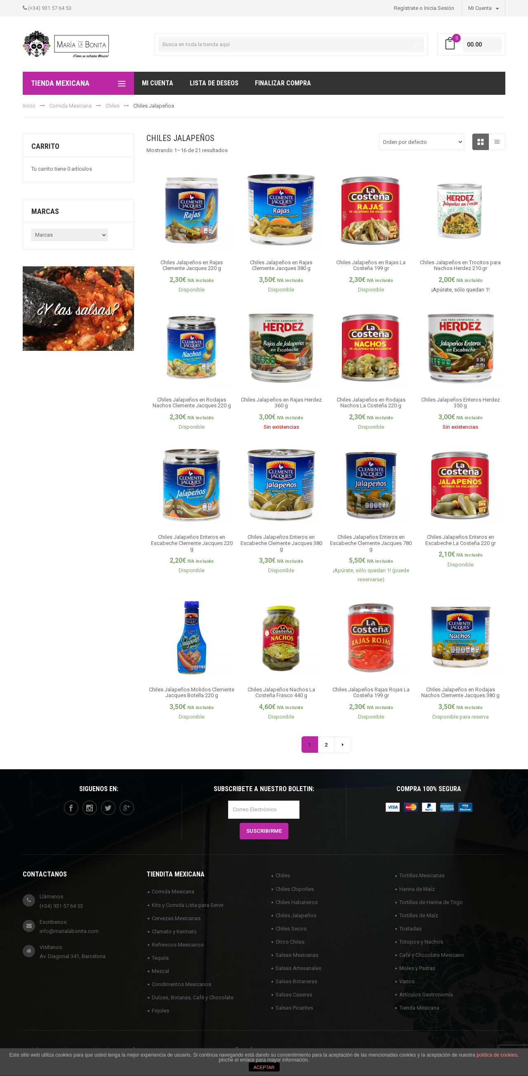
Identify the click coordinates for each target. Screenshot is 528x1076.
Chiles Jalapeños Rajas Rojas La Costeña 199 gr (371, 692)
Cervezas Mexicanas (176, 918)
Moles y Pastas (417, 968)
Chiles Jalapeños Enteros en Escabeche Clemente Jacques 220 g (192, 543)
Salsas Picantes (294, 1008)
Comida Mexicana (70, 106)
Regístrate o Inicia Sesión (424, 8)
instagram (89, 808)
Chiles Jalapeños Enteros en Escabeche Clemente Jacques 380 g (281, 543)
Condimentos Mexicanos (181, 984)
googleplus (126, 808)
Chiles (112, 106)
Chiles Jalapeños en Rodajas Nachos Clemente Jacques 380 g (460, 692)
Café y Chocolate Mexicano (431, 955)
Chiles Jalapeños (296, 915)
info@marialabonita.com (69, 931)
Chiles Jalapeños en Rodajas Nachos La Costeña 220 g (371, 403)
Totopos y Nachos (421, 942)
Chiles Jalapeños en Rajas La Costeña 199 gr (370, 265)
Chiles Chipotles (295, 889)
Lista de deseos (214, 83)
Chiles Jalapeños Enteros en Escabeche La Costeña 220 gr (460, 540)
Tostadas (410, 929)
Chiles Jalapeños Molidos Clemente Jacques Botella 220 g (191, 692)
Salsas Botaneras (296, 981)
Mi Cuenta (483, 8)
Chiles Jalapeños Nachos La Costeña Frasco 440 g (281, 692)
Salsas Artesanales (298, 968)
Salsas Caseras (294, 994)
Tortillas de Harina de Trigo (431, 902)
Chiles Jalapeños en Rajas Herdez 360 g (281, 403)
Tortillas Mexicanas (422, 875)
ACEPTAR (263, 1067)
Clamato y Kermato (174, 931)
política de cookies (496, 1055)
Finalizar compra (283, 83)
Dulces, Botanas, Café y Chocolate (192, 997)
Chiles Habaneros (297, 902)
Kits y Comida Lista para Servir (188, 905)
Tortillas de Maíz (418, 915)
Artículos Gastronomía (426, 994)
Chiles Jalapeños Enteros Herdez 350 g (460, 403)
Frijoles (160, 1011)
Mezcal (160, 971)
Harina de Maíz (417, 889)
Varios (407, 981)
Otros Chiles (290, 942)
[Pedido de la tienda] (421, 142)
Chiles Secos (291, 929)
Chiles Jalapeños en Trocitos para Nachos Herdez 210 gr (460, 265)
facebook (71, 808)
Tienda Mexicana (419, 1008)
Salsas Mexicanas (297, 955)
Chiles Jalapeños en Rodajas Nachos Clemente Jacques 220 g (192, 403)
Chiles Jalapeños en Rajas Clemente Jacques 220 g (191, 265)
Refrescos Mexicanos (178, 945)
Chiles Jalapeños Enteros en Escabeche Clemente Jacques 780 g (371, 543)
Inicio (29, 106)
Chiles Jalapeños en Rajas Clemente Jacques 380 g (281, 265)
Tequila (160, 958)
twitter (108, 808)
